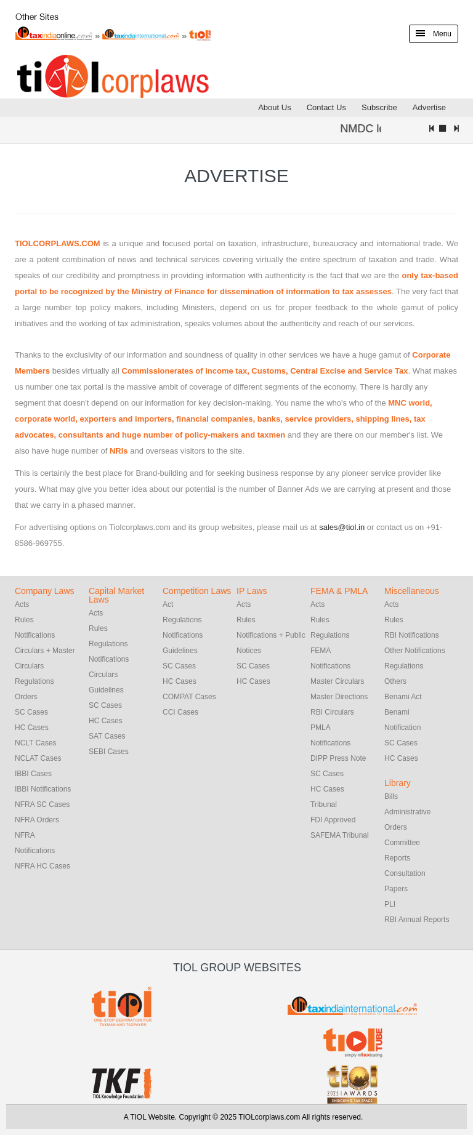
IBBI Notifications (43, 789)
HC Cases (32, 727)
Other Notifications (414, 650)
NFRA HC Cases (42, 866)
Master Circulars (337, 681)
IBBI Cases (33, 773)
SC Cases (31, 712)
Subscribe (379, 107)
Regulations (34, 681)
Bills (391, 796)
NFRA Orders (37, 820)
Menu (433, 34)
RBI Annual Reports (416, 919)
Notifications (35, 635)
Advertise (429, 107)
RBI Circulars (332, 712)
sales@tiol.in (342, 527)
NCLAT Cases (38, 758)
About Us (274, 107)
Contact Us (326, 107)
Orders (26, 696)
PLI (389, 904)
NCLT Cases (36, 743)
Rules (24, 620)
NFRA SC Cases (42, 804)
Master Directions (339, 696)
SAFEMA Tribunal (339, 835)
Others (395, 681)
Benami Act (403, 696)
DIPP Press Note (338, 758)
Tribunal (323, 804)
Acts (22, 604)
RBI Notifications (411, 635)
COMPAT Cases (189, 696)
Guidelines (106, 690)
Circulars (103, 674)
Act (168, 604)
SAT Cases (107, 736)
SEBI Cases (109, 751)
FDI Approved (332, 820)
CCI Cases (180, 712)
